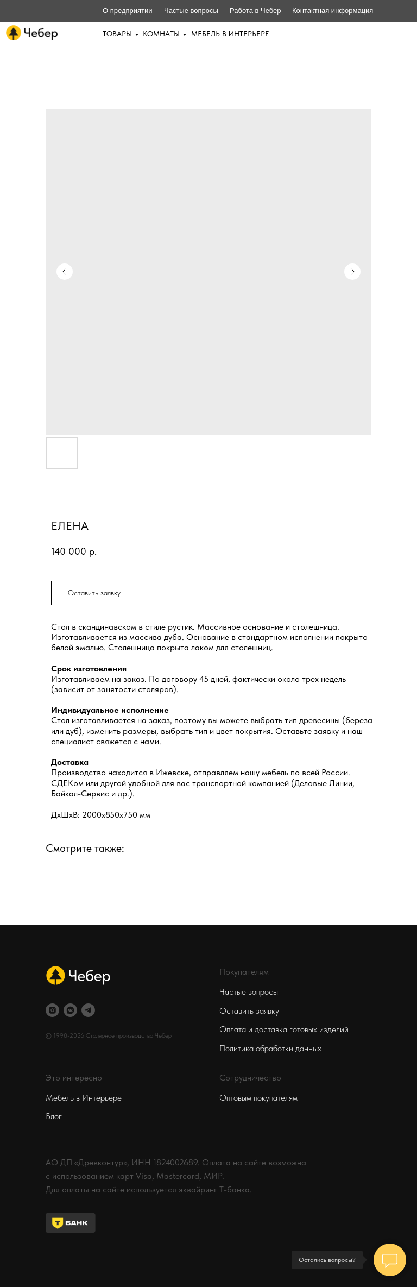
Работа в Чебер (255, 11)
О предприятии (128, 11)
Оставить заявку (249, 1011)
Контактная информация (332, 11)
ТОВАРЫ (117, 33)
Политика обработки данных (270, 1048)
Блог (54, 1116)
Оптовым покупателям (258, 1098)
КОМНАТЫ (161, 33)
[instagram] (52, 1010)
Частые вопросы (191, 11)
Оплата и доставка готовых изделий (284, 1029)
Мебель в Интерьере (84, 1098)
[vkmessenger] (70, 1010)
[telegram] (88, 1010)
